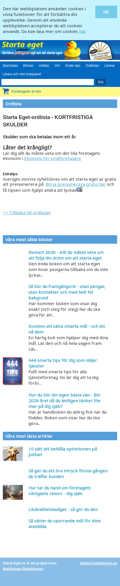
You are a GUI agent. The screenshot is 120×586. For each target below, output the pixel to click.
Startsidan (10, 66)
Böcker (28, 66)
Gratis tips (72, 66)
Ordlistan (92, 66)
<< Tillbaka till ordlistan (27, 212)
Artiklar (44, 66)
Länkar (109, 66)
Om (57, 66)
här (82, 31)
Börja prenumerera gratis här (75, 184)
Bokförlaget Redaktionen (23, 569)
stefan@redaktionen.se (98, 563)
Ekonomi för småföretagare (52, 158)
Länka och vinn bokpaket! (22, 74)
